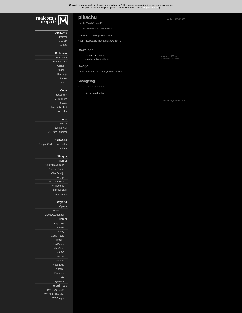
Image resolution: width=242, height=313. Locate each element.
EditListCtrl (61, 127)
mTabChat (58, 248)
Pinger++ (62, 70)
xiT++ (64, 82)
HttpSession (60, 94)
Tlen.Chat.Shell (55, 181)
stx (62, 277)
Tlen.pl (62, 160)
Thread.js (62, 74)
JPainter (62, 36)
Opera (63, 206)
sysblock (59, 281)
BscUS (63, 123)
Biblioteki (61, 53)
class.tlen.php (59, 61)
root (82, 23)
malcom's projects (46, 19)
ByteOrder (61, 57)
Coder (60, 227)
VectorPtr (62, 111)
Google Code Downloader (53, 144)
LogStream (61, 98)
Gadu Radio (57, 235)
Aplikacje (61, 32)
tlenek (63, 78)
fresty (61, 231)
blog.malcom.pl (150, 7)
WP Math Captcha (54, 294)
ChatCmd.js (57, 173)
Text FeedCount (55, 289)
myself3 (60, 260)
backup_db (61, 194)
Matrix (63, 103)
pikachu (60, 269)
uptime (63, 148)
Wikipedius (58, 185)
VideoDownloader (54, 214)
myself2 (60, 256)
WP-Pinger (58, 298)
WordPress (60, 285)
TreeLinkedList (59, 107)
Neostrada (58, 264)
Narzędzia (61, 139)
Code (63, 90)
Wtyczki (62, 202)
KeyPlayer (58, 244)
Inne (64, 119)
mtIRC (60, 252)
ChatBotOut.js (56, 169)
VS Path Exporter (57, 131)
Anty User (58, 223)
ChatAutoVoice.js (54, 164)
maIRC (63, 41)
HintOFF (59, 239)
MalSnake (58, 210)
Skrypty (62, 156)
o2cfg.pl (59, 177)
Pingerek (59, 273)
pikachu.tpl (90, 55)
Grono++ (62, 65)
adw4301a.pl (60, 189)
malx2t (63, 45)
